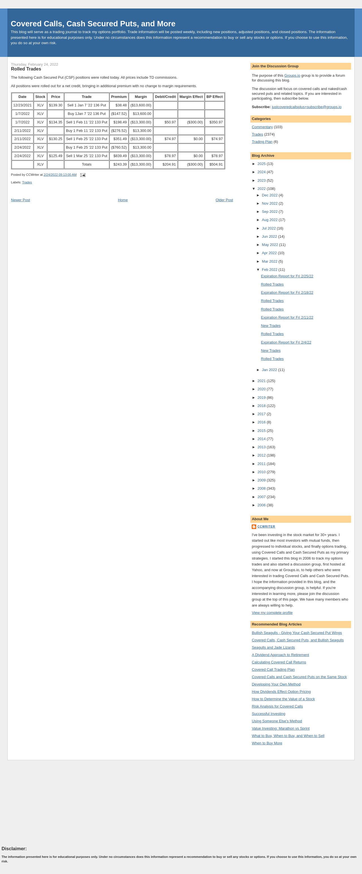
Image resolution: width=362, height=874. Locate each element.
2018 (262, 406)
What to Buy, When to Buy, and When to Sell (288, 736)
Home (123, 200)
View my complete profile (272, 612)
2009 (262, 480)
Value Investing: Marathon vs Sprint (280, 728)
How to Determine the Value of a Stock (283, 699)
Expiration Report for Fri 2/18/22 (287, 292)
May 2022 (270, 245)
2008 (262, 488)
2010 (262, 472)
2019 (262, 397)
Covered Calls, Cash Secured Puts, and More (93, 23)
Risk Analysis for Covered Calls (277, 706)
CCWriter (266, 526)
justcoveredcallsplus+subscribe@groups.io (306, 107)
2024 (262, 172)
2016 (262, 422)
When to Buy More (267, 743)
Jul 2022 (269, 228)
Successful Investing (268, 714)
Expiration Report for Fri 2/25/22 (287, 276)
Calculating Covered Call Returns (279, 662)
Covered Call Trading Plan (273, 669)
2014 (262, 439)
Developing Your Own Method (276, 684)
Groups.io (292, 75)
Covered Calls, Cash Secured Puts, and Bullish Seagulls (298, 640)
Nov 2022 (270, 203)
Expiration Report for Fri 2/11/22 (287, 317)
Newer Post (20, 200)
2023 (262, 180)
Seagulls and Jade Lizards (273, 647)
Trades (27, 182)
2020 (262, 389)
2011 (262, 464)
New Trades (271, 326)
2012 (262, 455)
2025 (262, 164)
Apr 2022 (270, 253)
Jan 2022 (270, 370)
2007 (262, 497)
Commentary (262, 127)
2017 (262, 414)
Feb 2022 (270, 269)
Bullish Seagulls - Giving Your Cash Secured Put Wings (297, 633)
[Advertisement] (44, 802)
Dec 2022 (270, 195)
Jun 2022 (270, 236)
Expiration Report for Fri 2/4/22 (286, 342)
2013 (262, 447)
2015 (262, 431)
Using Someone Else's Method (277, 721)
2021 (262, 381)
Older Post (224, 200)
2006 (262, 505)
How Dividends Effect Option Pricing (281, 691)
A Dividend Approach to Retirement (280, 655)
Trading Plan (262, 142)
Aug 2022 (270, 220)
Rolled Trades (26, 68)
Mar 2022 (270, 261)
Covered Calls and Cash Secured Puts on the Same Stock (299, 677)
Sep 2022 (270, 211)
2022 (262, 189)
